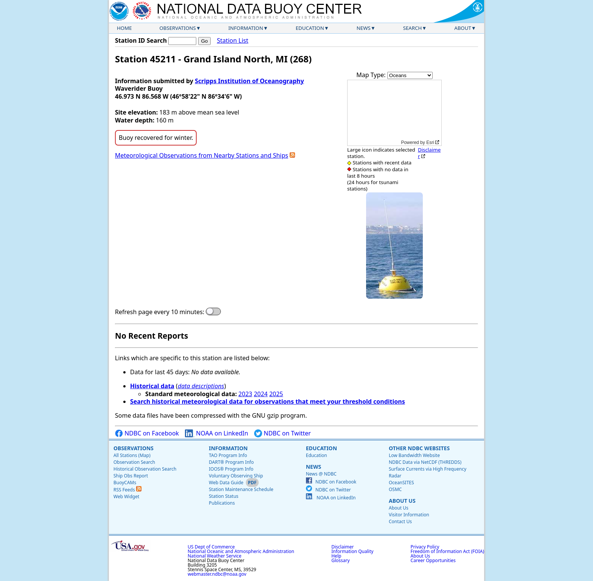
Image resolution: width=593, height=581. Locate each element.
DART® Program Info (231, 462)
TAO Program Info (228, 455)
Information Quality (352, 551)
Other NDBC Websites (419, 448)
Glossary (340, 560)
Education (310, 28)
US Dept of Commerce (211, 547)
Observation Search (134, 462)
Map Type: (371, 75)
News (364, 28)
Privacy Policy (425, 547)
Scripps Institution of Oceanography (249, 81)
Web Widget (126, 496)
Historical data (152, 386)
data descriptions (201, 386)
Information (245, 28)
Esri (430, 142)
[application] (394, 113)
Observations (177, 28)
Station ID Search (141, 40)
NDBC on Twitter (282, 433)
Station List (232, 41)
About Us (402, 500)
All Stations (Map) (132, 455)
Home (124, 28)
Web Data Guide (226, 482)
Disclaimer (429, 153)
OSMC (395, 489)
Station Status (223, 496)
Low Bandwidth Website (414, 455)
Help (336, 556)
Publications (222, 503)
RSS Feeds (127, 489)
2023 (245, 394)
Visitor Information (409, 514)
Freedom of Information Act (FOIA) (447, 551)
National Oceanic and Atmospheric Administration (241, 551)
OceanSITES (401, 482)
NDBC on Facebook (147, 433)
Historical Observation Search (144, 469)
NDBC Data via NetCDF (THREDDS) (425, 462)
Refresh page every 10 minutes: (159, 312)
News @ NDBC (321, 474)
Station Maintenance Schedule (241, 489)
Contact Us (400, 521)
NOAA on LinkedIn (216, 433)
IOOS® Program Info (231, 469)
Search (412, 28)
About (462, 28)
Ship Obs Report (130, 476)
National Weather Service (214, 556)
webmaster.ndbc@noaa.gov (217, 574)
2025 (276, 394)
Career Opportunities (433, 560)
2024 (261, 394)
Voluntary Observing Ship (236, 476)
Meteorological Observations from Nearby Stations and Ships (201, 155)
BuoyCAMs (124, 482)
